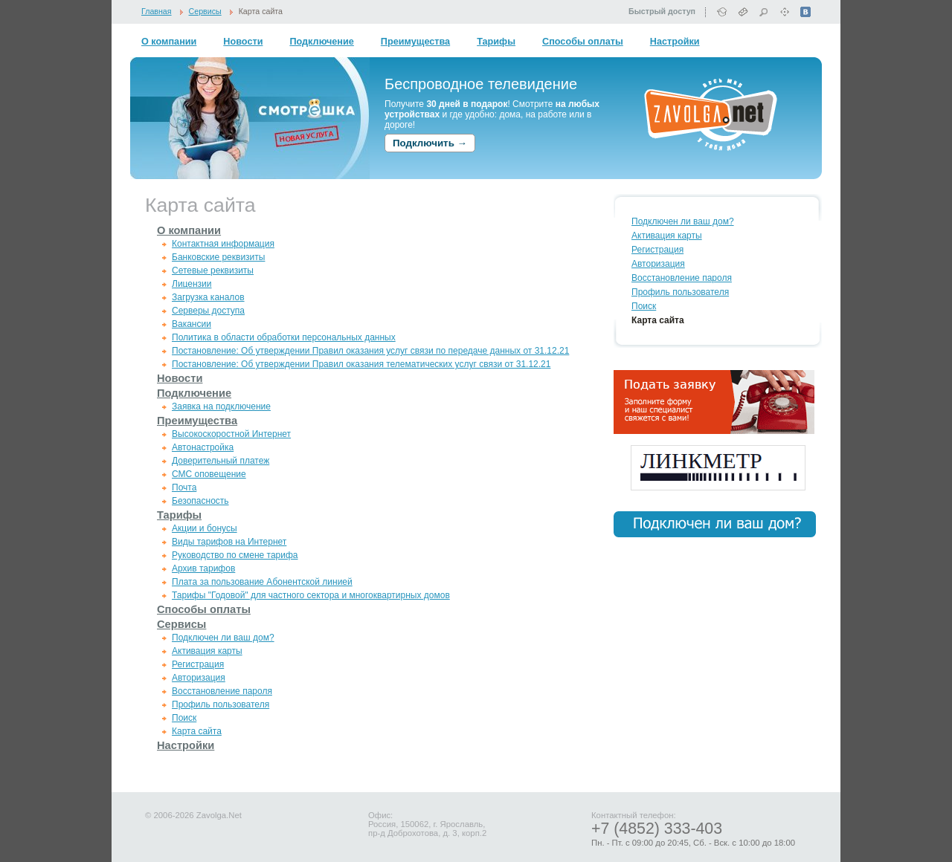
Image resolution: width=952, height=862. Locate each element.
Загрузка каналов (208, 297)
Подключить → (430, 143)
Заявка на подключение (221, 406)
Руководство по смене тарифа (235, 555)
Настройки (675, 41)
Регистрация (198, 664)
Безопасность (200, 501)
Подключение (321, 41)
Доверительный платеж (220, 461)
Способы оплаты (582, 41)
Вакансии (191, 324)
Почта (184, 487)
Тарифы (496, 41)
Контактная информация (223, 244)
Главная (156, 11)
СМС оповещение (209, 474)
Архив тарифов (203, 568)
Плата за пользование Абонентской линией (262, 582)
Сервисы (205, 11)
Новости (243, 41)
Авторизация (198, 678)
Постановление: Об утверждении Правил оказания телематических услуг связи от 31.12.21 (361, 364)
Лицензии (192, 284)
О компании (168, 41)
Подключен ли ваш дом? (223, 637)
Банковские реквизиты (218, 257)
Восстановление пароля (222, 691)
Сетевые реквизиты (213, 270)
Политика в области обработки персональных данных (284, 337)
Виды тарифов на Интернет (229, 542)
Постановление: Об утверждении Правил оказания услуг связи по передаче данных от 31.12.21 (370, 351)
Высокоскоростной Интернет (231, 434)
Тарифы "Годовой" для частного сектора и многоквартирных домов (311, 595)
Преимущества (415, 41)
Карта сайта (261, 11)
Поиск (184, 718)
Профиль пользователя (220, 704)
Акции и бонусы (204, 528)
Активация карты (207, 651)
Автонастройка (203, 447)
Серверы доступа (208, 310)
